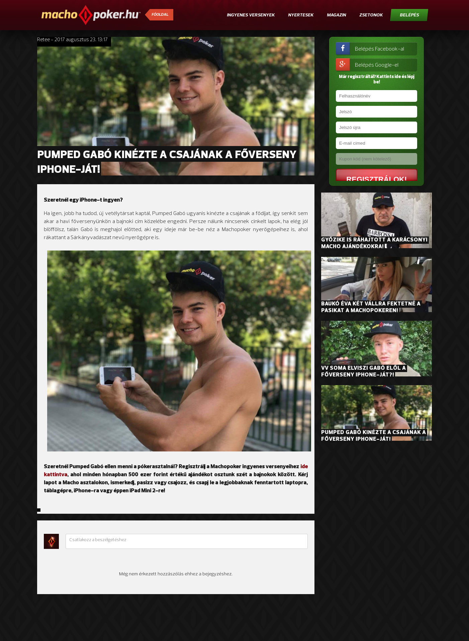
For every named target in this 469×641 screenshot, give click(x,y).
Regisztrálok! (371, 179)
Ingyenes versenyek (251, 15)
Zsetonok (371, 15)
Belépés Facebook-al (370, 48)
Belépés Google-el (367, 64)
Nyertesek (300, 15)
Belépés (409, 15)
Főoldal (160, 15)
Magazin (336, 15)
